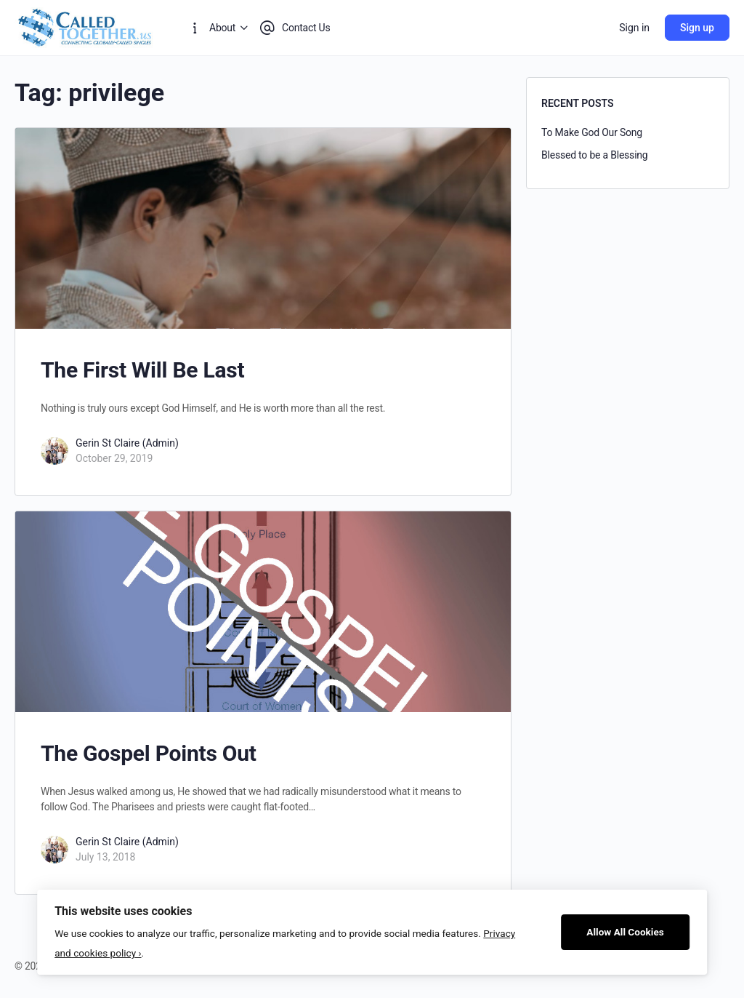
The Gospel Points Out (148, 753)
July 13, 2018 (105, 857)
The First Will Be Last (142, 370)
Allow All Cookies (625, 932)
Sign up (697, 27)
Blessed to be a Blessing (594, 155)
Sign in (634, 27)
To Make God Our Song (591, 132)
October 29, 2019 (114, 458)
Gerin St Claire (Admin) (127, 443)
